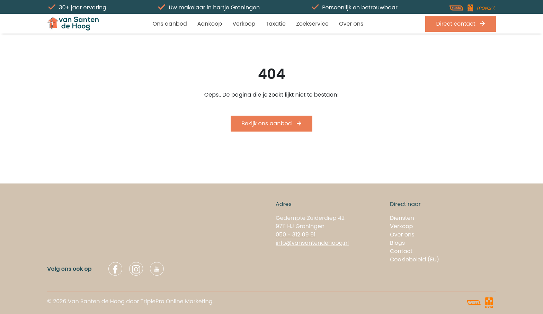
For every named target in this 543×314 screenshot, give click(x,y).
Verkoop (243, 24)
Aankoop (209, 24)
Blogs (397, 243)
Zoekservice (312, 24)
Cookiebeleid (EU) (414, 259)
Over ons (351, 24)
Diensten (402, 218)
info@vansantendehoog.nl (312, 243)
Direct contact (460, 24)
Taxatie (276, 24)
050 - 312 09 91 (295, 235)
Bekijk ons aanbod (271, 123)
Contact (401, 251)
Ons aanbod (170, 24)
